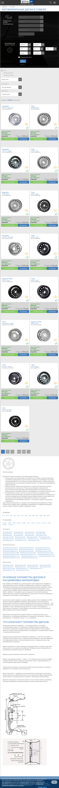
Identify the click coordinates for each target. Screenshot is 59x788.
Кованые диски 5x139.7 (22, 570)
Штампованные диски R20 (26, 551)
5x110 (28, 523)
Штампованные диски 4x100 (43, 551)
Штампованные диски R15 (42, 547)
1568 (19, 451)
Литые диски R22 (18, 535)
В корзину (23, 139)
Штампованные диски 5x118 (29, 556)
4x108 (9, 523)
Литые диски (6, 529)
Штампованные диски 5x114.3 (11, 556)
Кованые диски (7, 562)
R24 (48, 515)
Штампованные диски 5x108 (11, 554)
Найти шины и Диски (26, 34)
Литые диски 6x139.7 (34, 540)
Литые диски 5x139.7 (21, 540)
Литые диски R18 (18, 533)
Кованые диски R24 (45, 566)
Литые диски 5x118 (45, 538)
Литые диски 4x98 (20, 537)
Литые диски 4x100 (41, 535)
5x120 (49, 523)
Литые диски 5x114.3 (33, 538)
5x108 (23, 523)
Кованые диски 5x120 (9, 570)
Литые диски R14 (18, 532)
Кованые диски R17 (8, 565)
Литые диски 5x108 (44, 537)
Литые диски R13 (7, 532)
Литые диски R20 (40, 533)
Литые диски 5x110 (8, 538)
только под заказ (7, 73)
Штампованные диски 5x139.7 (11, 557)
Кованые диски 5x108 (9, 568)
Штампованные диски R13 (10, 547)
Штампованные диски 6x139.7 (29, 557)
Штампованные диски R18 (42, 549)
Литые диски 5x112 (20, 538)
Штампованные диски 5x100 (45, 552)
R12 (4, 515)
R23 (44, 515)
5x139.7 (5, 524)
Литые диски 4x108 (8, 537)
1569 (23, 451)
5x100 (18, 523)
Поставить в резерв (9, 139)
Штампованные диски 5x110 (28, 554)
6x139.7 (11, 524)
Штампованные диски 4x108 (11, 552)
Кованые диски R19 (32, 565)
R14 (11, 515)
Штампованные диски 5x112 (46, 554)
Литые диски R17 (7, 533)
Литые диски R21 (7, 535)
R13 (7, 515)
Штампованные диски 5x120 (47, 556)
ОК (54, 782)
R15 (15, 515)
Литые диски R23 (29, 535)
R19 (30, 515)
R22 (41, 515)
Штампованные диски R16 (10, 549)
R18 (26, 515)
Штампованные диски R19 (10, 551)
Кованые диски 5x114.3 (36, 568)
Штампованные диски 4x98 (27, 552)
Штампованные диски (9, 544)
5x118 (44, 523)
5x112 (33, 523)
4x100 (4, 523)
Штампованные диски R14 (26, 547)
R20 (33, 515)
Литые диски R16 (40, 532)
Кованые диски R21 (8, 566)
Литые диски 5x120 (8, 540)
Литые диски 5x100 (32, 537)
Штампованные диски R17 (26, 549)
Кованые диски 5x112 (22, 568)
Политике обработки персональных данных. (22, 784)
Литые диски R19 (29, 533)
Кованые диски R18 (20, 565)
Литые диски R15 (29, 532)
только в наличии (7, 75)
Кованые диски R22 (20, 566)
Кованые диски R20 (45, 565)
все (3, 70)
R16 (19, 515)
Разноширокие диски (26, 57)
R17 (22, 515)
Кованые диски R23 (32, 566)
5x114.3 (38, 523)
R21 (37, 515)
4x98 (14, 523)
